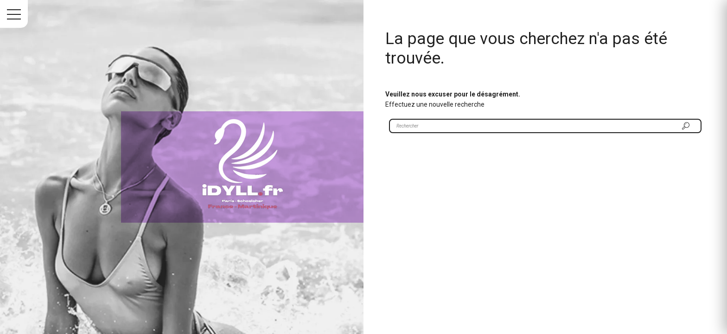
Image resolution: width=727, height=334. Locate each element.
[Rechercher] (686, 126)
